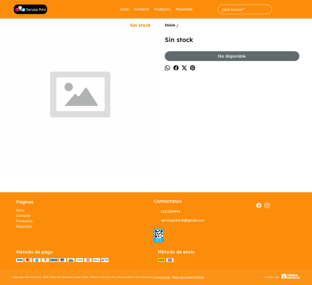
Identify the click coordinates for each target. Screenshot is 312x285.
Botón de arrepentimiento (188, 277)
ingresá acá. (162, 277)
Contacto (141, 9)
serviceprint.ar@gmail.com (179, 220)
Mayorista (184, 9)
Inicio (124, 9)
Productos (162, 9)
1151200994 (167, 211)
